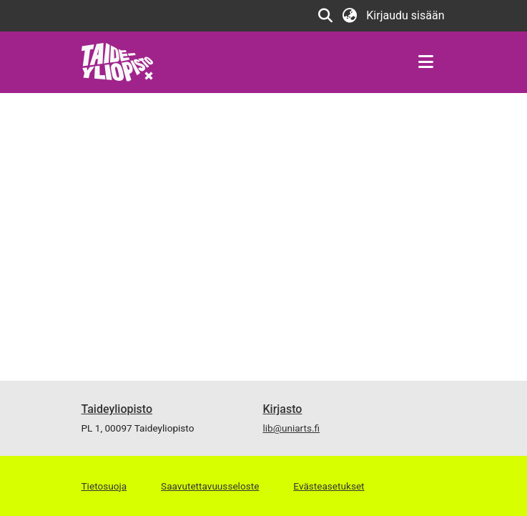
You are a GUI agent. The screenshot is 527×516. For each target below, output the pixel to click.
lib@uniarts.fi (291, 428)
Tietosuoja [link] (104, 486)
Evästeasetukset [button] (328, 486)
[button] (325, 15)
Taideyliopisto (117, 409)
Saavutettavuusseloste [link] (210, 486)
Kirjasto (282, 409)
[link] (118, 61)
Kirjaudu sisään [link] (405, 15)
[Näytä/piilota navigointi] (426, 62)
